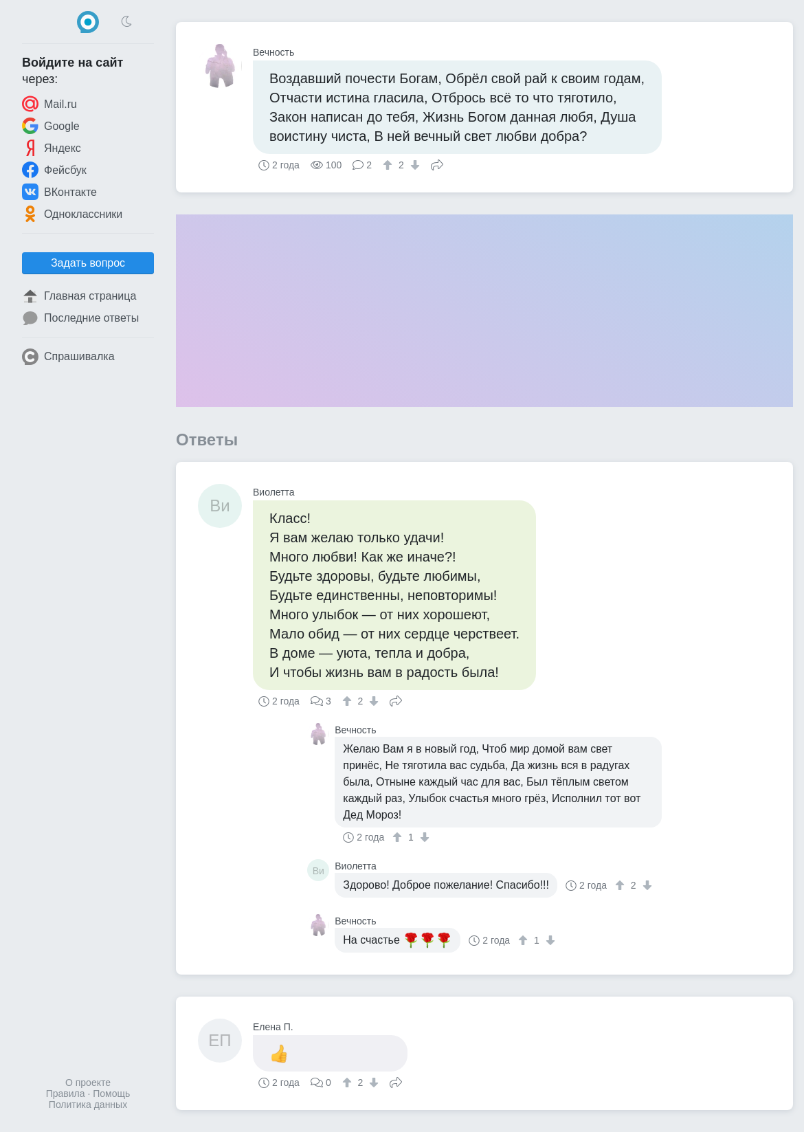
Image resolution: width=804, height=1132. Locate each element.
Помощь (111, 1093)
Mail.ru (49, 104)
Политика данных (88, 1104)
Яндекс (51, 148)
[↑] (389, 164)
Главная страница (79, 296)
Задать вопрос (88, 263)
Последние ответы (80, 318)
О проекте (88, 1082)
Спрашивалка (68, 356)
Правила (65, 1093)
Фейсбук (54, 170)
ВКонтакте (59, 192)
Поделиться (437, 163)
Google (51, 126)
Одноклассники (72, 214)
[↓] (413, 164)
